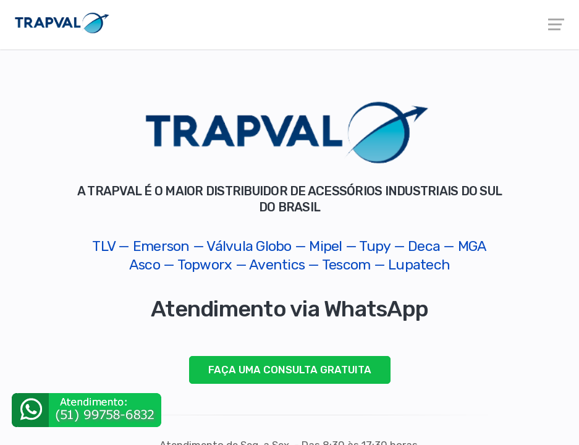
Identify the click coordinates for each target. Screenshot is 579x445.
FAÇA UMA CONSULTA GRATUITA (289, 369)
